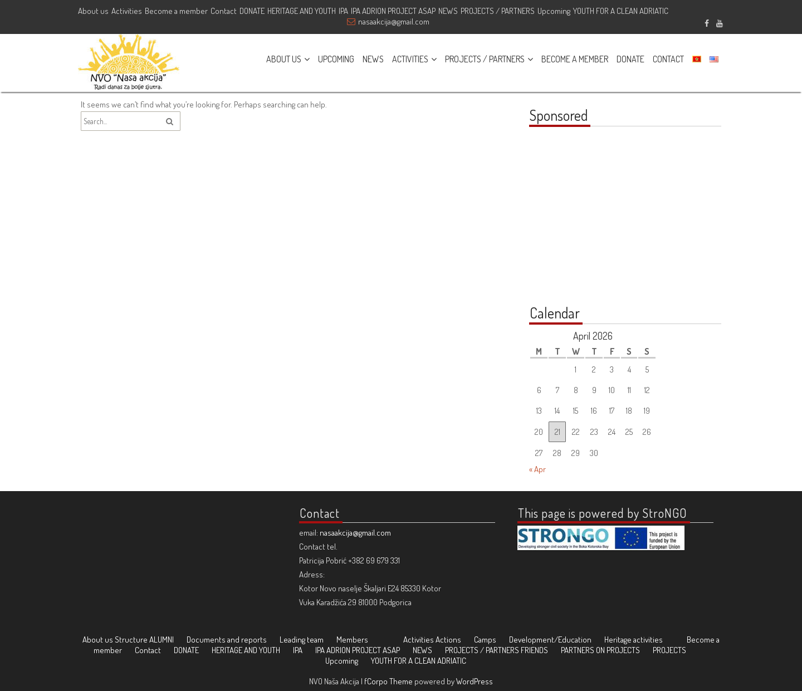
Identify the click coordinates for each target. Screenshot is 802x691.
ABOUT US (283, 59)
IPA (343, 11)
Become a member (176, 11)
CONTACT (668, 59)
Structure (131, 639)
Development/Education (550, 639)
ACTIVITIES (410, 59)
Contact (224, 11)
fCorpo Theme (388, 681)
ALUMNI (161, 639)
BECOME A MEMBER (574, 59)
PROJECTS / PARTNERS (498, 11)
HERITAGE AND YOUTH (301, 11)
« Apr (537, 469)
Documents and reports (227, 639)
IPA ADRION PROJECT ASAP (393, 11)
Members (352, 639)
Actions (448, 639)
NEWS (448, 11)
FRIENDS (534, 650)
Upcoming (553, 11)
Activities (126, 11)
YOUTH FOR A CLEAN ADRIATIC (620, 11)
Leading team (302, 639)
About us (93, 11)
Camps (485, 639)
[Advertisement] (598, 221)
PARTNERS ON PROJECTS (600, 650)
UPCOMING (336, 59)
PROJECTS (669, 650)
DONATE (252, 11)
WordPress (474, 681)
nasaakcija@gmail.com (393, 21)
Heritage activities (633, 639)
